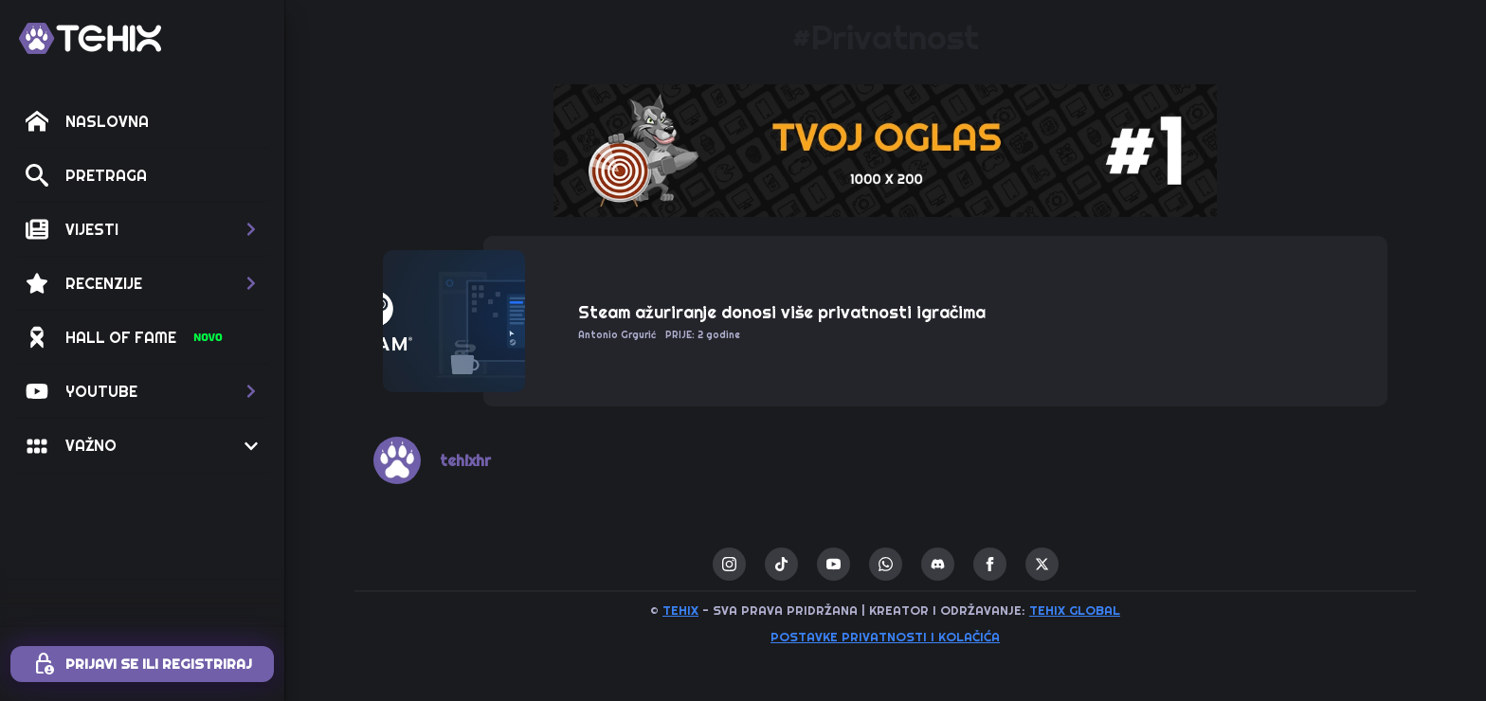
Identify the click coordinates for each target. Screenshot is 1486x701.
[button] (142, 229)
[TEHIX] (90, 38)
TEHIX (680, 610)
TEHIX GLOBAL (1074, 610)
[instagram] (729, 564)
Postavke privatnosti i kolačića (885, 636)
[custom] (781, 564)
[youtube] (833, 564)
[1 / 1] (885, 150)
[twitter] (1042, 564)
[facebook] (989, 564)
